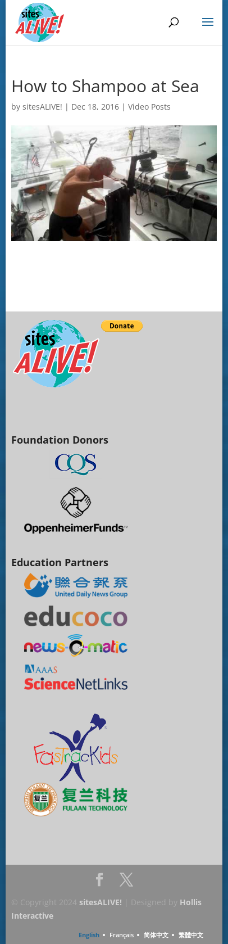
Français (122, 935)
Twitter (126, 883)
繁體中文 (191, 935)
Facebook (99, 883)
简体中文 (156, 935)
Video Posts (149, 106)
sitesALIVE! (42, 106)
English (89, 935)
